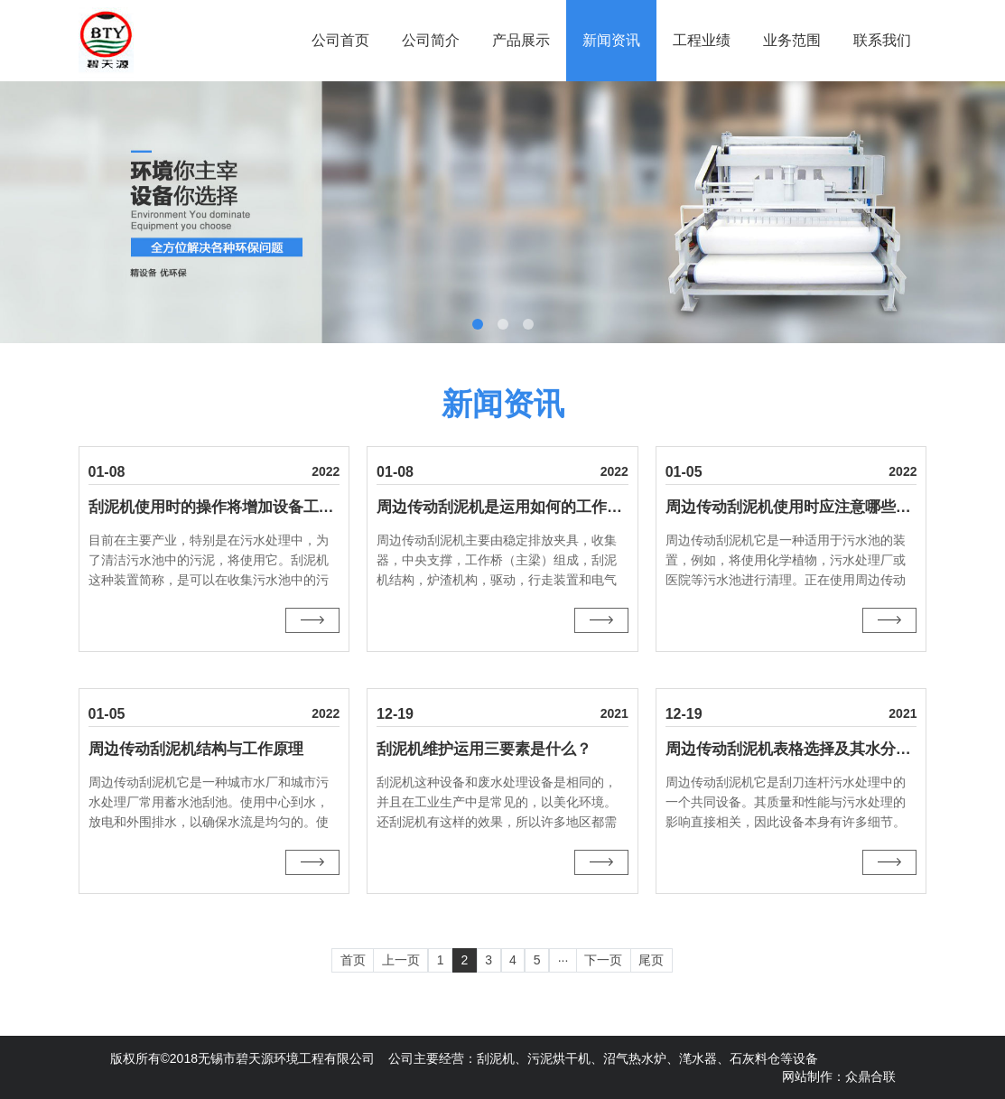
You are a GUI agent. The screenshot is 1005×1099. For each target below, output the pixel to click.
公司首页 (340, 40)
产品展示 (521, 40)
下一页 (603, 960)
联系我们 (882, 40)
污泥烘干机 (559, 1058)
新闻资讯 (611, 40)
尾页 (651, 960)
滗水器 (698, 1058)
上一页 (401, 960)
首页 (353, 960)
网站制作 (807, 1076)
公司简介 (431, 40)
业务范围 (792, 40)
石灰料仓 (755, 1058)
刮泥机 (496, 1058)
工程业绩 (701, 40)
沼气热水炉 (634, 1058)
